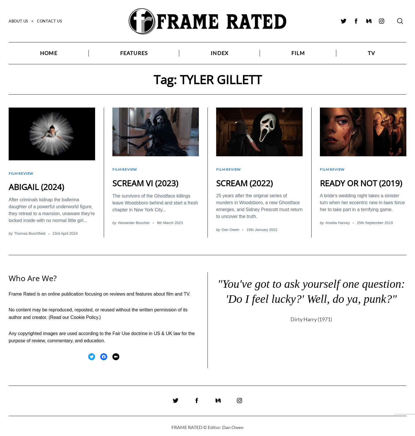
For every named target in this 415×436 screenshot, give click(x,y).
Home (48, 53)
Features (134, 53)
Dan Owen (230, 227)
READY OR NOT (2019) (351, 185)
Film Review (22, 172)
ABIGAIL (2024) (38, 184)
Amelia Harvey (337, 230)
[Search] (400, 21)
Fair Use (121, 330)
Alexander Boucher (134, 220)
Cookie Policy (84, 314)
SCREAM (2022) (246, 180)
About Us (18, 21)
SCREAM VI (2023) (147, 180)
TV (371, 53)
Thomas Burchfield (29, 230)
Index (220, 53)
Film (298, 53)
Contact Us (49, 21)
